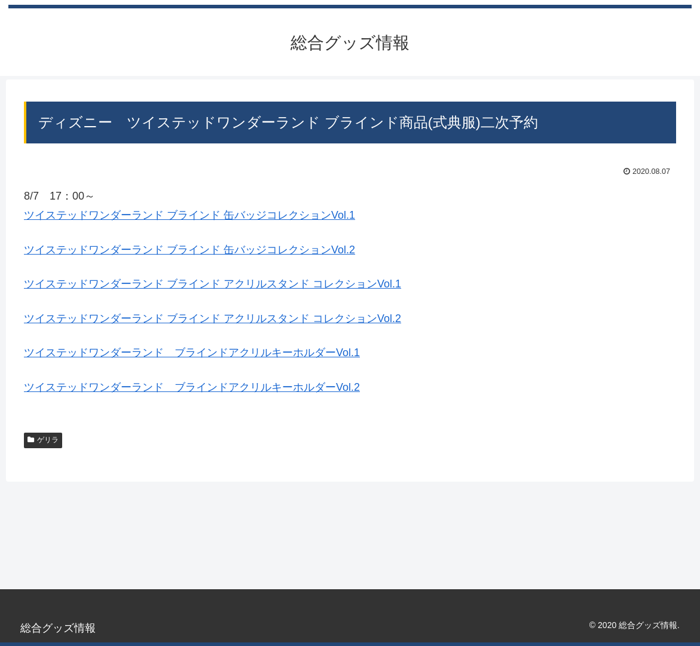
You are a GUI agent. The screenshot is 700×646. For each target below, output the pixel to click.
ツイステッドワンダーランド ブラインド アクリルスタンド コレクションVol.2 (212, 318)
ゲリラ (43, 440)
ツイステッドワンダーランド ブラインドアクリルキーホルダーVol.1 (192, 353)
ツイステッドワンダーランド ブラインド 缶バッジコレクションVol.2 (189, 250)
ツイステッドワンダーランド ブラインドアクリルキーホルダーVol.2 (192, 387)
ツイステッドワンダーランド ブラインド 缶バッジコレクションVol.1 (189, 215)
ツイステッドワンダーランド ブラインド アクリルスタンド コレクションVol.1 (212, 284)
